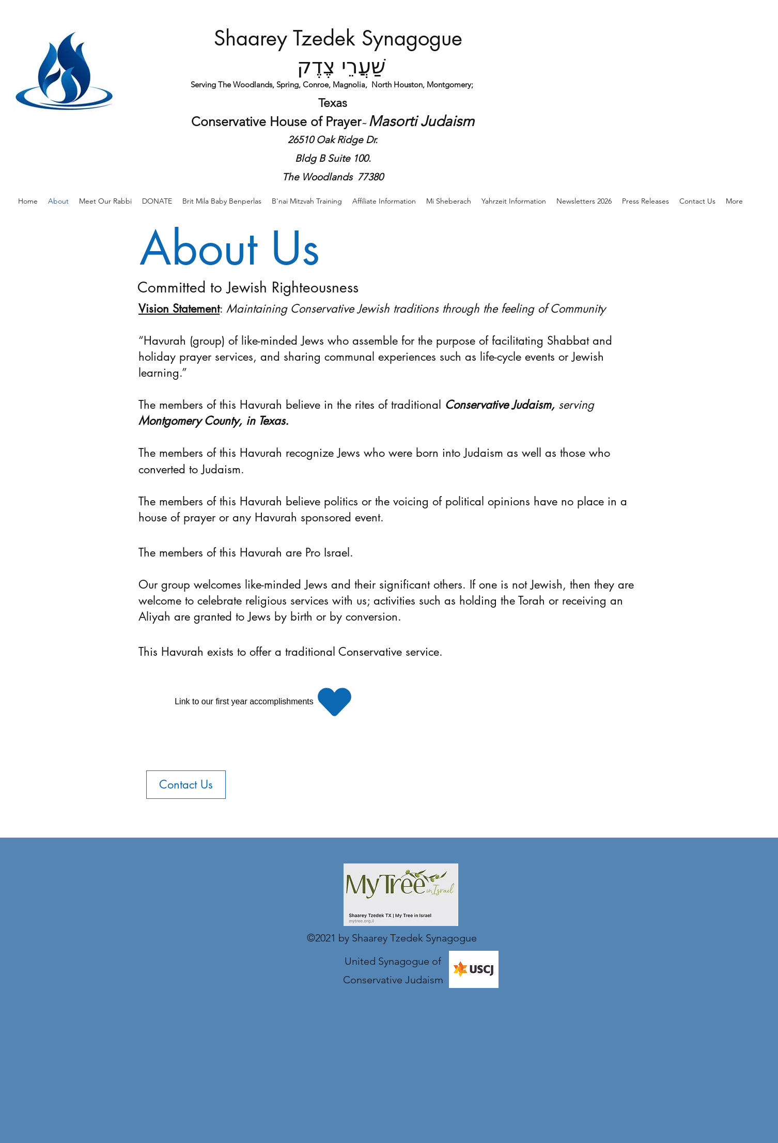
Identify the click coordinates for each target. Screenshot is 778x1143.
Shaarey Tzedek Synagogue (338, 38)
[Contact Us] (186, 784)
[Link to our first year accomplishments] (265, 702)
